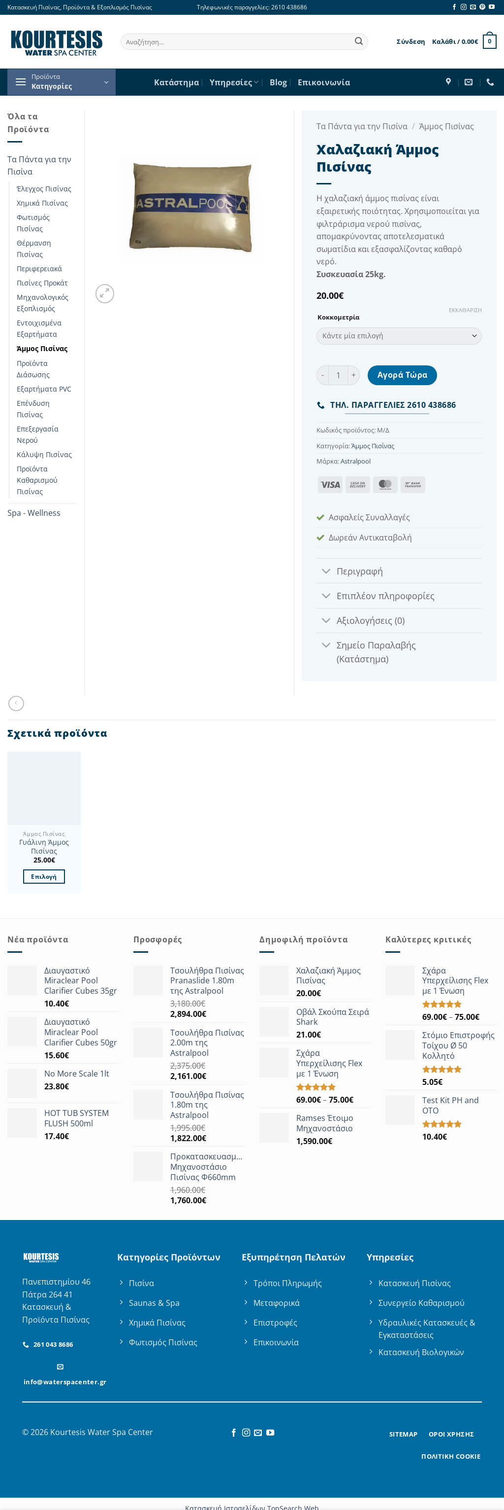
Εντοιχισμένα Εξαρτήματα (39, 328)
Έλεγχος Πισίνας (44, 188)
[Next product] (16, 703)
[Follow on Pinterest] (482, 7)
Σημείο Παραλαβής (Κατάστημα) (365, 650)
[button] (411, 41)
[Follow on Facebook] (454, 7)
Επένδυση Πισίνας (33, 408)
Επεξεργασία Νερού (38, 434)
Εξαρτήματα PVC (44, 389)
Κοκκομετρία (338, 317)
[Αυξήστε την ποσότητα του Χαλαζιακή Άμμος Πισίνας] (354, 375)
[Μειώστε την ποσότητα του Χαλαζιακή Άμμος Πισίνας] (322, 375)
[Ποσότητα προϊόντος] (338, 375)
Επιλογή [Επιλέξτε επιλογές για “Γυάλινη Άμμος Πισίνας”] (44, 876)
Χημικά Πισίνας (42, 203)
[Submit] (358, 42)
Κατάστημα (176, 82)
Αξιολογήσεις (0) (360, 621)
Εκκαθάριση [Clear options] (465, 310)
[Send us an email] (473, 7)
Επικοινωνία (324, 82)
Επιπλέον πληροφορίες (375, 596)
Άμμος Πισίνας (42, 348)
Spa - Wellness (34, 512)
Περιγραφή (349, 571)
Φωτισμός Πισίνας (33, 223)
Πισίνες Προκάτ (42, 283)
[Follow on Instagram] (464, 7)
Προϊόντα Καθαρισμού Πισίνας (37, 480)
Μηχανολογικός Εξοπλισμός (42, 302)
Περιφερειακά (39, 268)
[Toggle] (326, 571)
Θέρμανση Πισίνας (34, 248)
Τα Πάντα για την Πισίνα (39, 166)
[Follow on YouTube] (492, 7)
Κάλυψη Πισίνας (44, 454)
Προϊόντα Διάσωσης (33, 369)
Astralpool (356, 461)
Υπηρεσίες (234, 82)
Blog (278, 82)
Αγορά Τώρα (403, 374)
